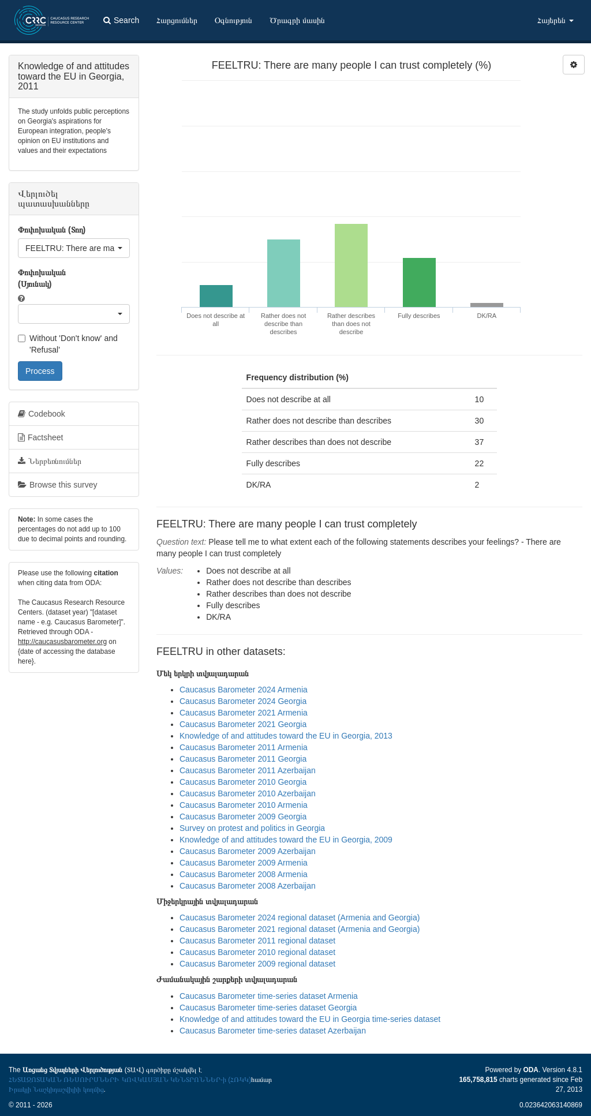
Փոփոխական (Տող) (51, 229)
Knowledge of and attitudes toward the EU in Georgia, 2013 (285, 735)
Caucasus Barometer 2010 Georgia (242, 782)
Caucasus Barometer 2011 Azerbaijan (247, 770)
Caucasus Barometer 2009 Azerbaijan (247, 851)
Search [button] (121, 20)
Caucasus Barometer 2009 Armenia (243, 862)
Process (40, 371)
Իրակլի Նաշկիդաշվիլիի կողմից (56, 1089)
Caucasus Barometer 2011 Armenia (243, 747)
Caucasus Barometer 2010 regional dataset (257, 952)
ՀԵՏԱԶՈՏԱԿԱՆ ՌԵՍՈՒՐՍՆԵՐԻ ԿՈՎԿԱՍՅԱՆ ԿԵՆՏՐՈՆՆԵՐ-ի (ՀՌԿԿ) (130, 1080)
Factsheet (40, 437)
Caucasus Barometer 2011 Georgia (242, 758)
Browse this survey (57, 484)
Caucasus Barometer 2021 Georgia (242, 724)
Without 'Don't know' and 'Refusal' (68, 344)
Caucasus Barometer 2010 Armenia (243, 805)
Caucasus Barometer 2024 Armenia (243, 689)
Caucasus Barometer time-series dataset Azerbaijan (272, 1030)
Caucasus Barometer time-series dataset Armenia (268, 996)
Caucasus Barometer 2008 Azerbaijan (247, 885)
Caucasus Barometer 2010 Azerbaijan (247, 793)
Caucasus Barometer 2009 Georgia (242, 816)
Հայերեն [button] (555, 20)
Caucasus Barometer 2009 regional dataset (257, 963)
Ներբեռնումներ (49, 461)
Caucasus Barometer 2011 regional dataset (257, 940)
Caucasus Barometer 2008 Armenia (243, 874)
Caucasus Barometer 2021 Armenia (243, 712)
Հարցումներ (176, 20)
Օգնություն (233, 20)
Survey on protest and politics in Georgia (252, 828)
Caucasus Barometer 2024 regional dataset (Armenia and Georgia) (299, 917)
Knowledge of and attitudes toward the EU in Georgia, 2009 (285, 839)
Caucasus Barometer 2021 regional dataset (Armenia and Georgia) (299, 929)
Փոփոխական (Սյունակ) (42, 278)
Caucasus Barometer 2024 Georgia (242, 701)
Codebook (41, 413)
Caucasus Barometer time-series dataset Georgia (268, 1007)
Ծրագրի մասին (297, 20)
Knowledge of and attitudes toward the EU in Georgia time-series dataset (309, 1019)
